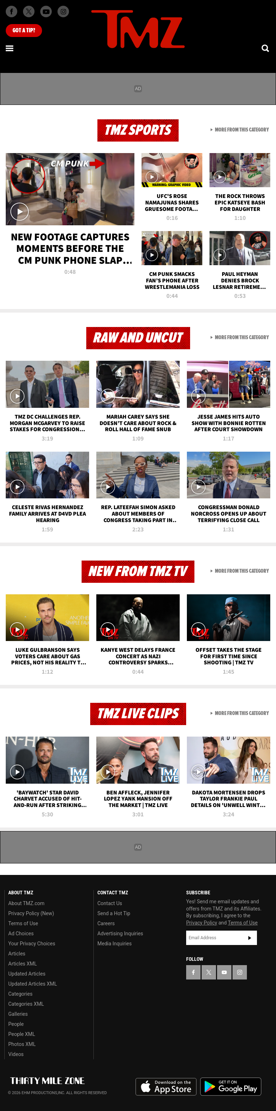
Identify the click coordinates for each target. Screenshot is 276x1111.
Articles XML (22, 964)
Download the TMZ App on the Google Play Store (230, 1087)
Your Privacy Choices (31, 943)
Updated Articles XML (32, 984)
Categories (20, 994)
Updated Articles (26, 974)
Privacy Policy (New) (31, 913)
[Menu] (10, 48)
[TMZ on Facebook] (11, 11)
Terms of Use (23, 923)
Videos (16, 1054)
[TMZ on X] (28, 11)
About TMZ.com (26, 903)
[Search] (266, 48)
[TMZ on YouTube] (224, 972)
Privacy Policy (201, 923)
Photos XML (22, 1044)
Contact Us (109, 903)
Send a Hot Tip (113, 913)
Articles (17, 953)
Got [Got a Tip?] (24, 30)
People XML (21, 1034)
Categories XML (26, 1004)
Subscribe (250, 938)
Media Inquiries (114, 943)
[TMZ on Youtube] (46, 11)
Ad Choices (21, 933)
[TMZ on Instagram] (63, 11)
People (16, 1024)
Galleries (18, 1014)
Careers (106, 923)
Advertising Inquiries (120, 933)
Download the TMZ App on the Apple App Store (166, 1087)
